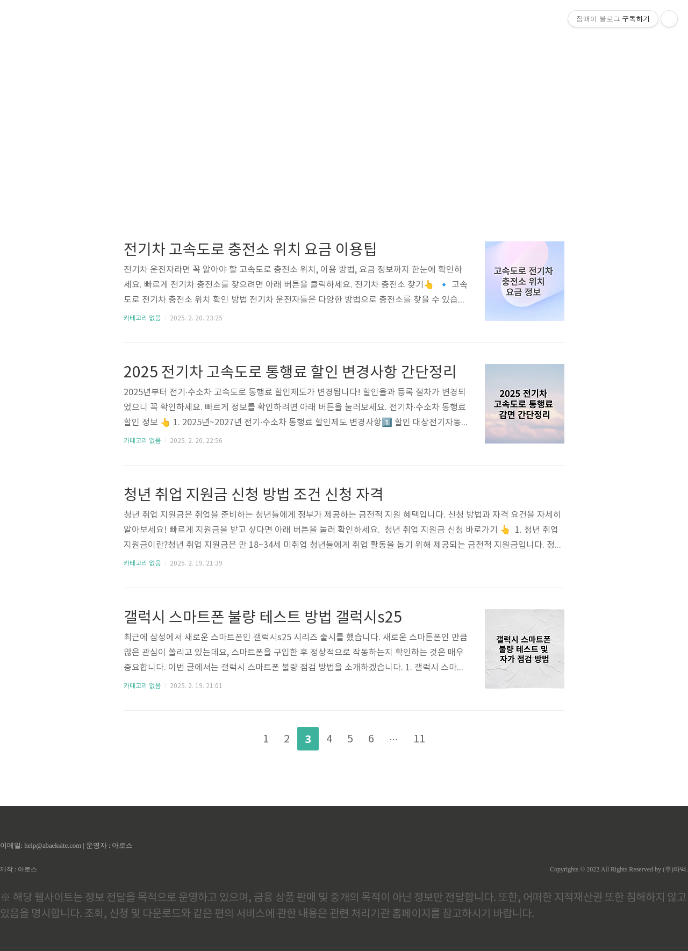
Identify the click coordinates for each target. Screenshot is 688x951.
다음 (449, 736)
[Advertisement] (344, 102)
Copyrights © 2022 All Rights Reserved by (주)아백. (619, 869)
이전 (238, 736)
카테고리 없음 (142, 318)
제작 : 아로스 (18, 869)
